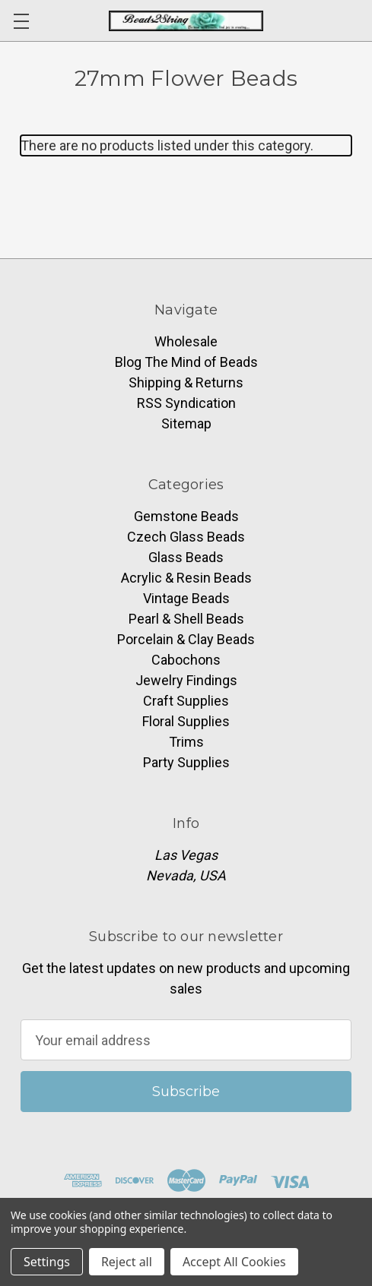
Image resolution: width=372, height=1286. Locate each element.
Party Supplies (186, 762)
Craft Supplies (186, 701)
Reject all (126, 1261)
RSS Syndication (186, 403)
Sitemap (186, 423)
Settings (47, 1261)
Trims (186, 742)
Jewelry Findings (186, 680)
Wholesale (186, 341)
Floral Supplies (186, 721)
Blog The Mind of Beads (186, 362)
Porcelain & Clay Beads (186, 639)
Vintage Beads (186, 598)
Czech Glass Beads (186, 537)
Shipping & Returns (186, 382)
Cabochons (186, 660)
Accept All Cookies (234, 1261)
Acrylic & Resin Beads (186, 578)
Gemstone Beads (186, 516)
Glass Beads (186, 557)
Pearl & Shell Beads (186, 619)
